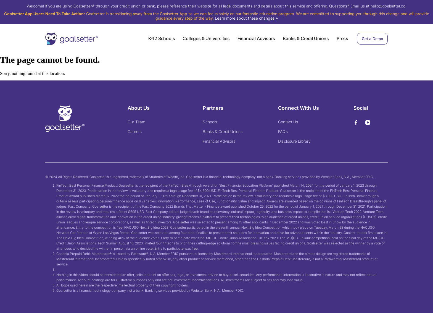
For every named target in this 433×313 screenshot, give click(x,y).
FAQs (282, 131)
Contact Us (288, 121)
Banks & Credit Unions (306, 38)
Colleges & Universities (206, 38)
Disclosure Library (294, 141)
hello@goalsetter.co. (388, 6)
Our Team (137, 121)
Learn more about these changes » (246, 18)
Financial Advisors (256, 38)
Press (342, 38)
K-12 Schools (161, 38)
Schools (210, 121)
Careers (135, 131)
